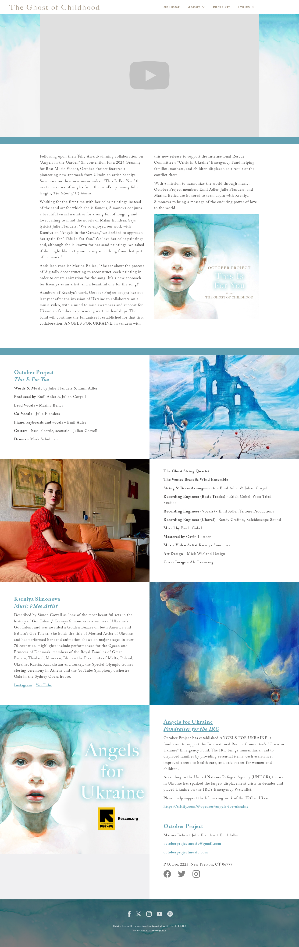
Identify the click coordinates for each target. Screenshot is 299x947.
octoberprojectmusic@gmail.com (192, 844)
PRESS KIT (221, 7)
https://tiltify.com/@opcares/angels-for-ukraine (206, 807)
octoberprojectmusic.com (186, 852)
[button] (196, 7)
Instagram (23, 685)
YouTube (44, 685)
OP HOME (172, 7)
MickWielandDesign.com (153, 930)
